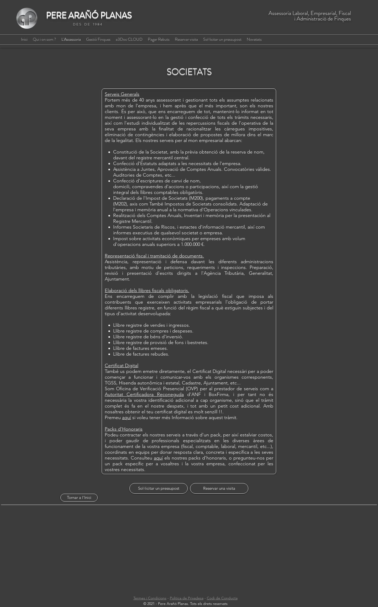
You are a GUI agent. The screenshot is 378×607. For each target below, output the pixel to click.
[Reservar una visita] (219, 488)
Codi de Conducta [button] (222, 598)
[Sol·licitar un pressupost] (158, 488)
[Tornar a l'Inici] (79, 498)
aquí (126, 417)
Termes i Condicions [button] (149, 598)
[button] (158, 39)
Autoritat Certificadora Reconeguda (144, 394)
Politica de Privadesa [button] (186, 598)
